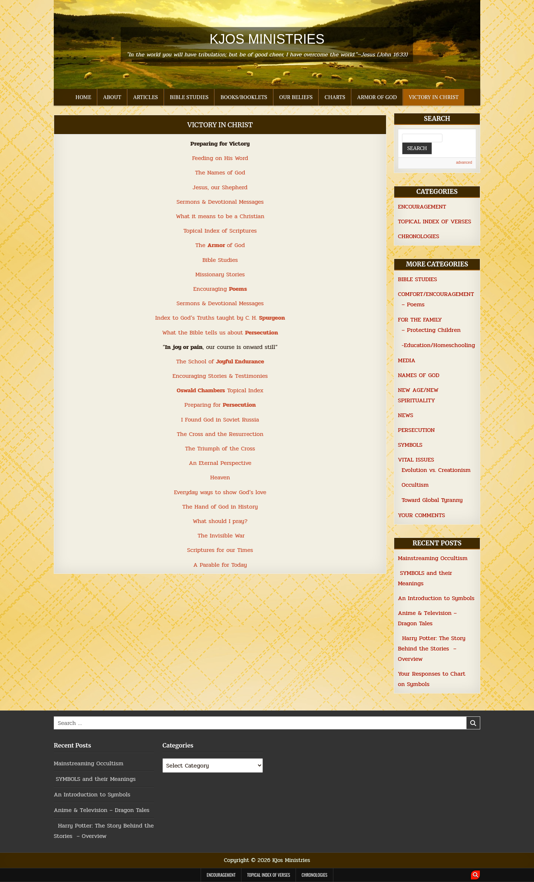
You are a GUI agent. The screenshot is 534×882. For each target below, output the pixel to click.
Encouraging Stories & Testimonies (220, 375)
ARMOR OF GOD (377, 97)
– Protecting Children (431, 330)
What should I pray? (219, 521)
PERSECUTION (416, 430)
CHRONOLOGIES (418, 236)
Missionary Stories (220, 274)
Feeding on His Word (220, 158)
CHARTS (334, 97)
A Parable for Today (220, 564)
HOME (83, 97)
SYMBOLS (410, 444)
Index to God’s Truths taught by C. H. (220, 317)
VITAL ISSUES (416, 459)
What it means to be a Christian (220, 216)
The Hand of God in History (220, 506)
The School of (220, 361)
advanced (464, 162)
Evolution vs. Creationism (436, 470)
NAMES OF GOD (418, 375)
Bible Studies (220, 259)
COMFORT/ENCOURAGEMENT (436, 294)
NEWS (405, 415)
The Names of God (220, 172)
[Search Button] (475, 875)
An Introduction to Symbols (436, 598)
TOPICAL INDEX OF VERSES (434, 221)
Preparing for (220, 404)
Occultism (415, 484)
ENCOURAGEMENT (422, 206)
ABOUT (112, 97)
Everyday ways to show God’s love (220, 492)
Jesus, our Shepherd (220, 187)
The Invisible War (221, 535)
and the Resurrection (233, 434)
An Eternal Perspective (220, 462)
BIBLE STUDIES (189, 97)
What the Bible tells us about (220, 332)
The (183, 434)
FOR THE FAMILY (420, 319)
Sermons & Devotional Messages (220, 201)
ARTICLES (145, 97)
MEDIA (406, 360)
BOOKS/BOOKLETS (243, 97)
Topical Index (220, 390)
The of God (220, 245)
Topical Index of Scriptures (220, 230)
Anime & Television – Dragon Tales (101, 810)
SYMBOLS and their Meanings (95, 778)
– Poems (413, 304)
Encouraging (220, 288)
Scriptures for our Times (220, 550)
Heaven (220, 477)
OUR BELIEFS (296, 97)
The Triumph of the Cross (220, 448)
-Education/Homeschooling (438, 345)
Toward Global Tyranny (432, 500)
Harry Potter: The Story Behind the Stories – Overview (431, 648)
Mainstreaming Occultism (433, 558)
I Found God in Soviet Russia (220, 419)
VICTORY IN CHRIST (433, 97)
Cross (196, 434)
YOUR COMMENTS (421, 515)
